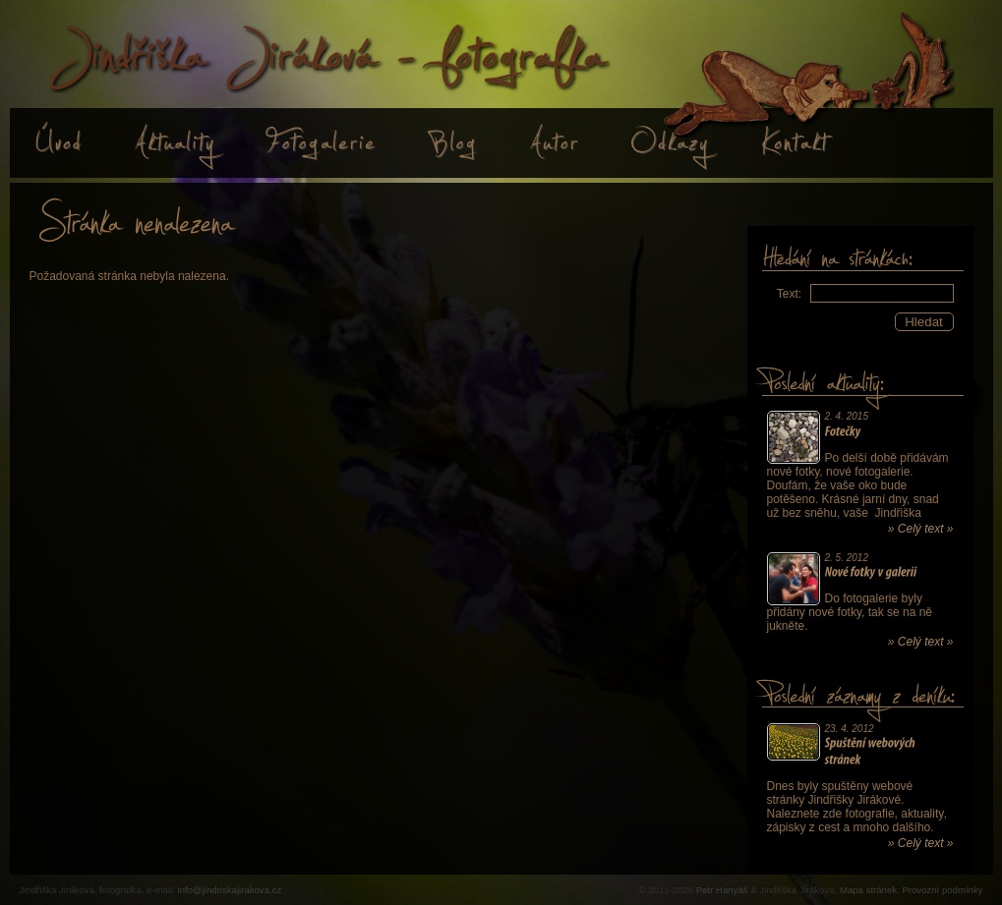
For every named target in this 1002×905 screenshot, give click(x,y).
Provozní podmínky (942, 889)
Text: (789, 294)
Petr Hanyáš (722, 889)
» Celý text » (921, 529)
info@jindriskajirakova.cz (230, 889)
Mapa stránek (868, 889)
